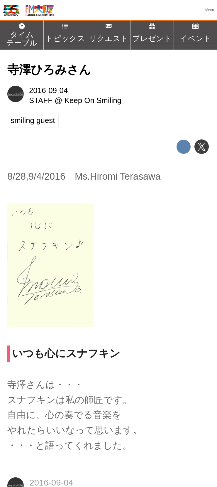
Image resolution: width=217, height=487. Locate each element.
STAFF (40, 100)
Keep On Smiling (93, 100)
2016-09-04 (48, 90)
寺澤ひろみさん (49, 69)
